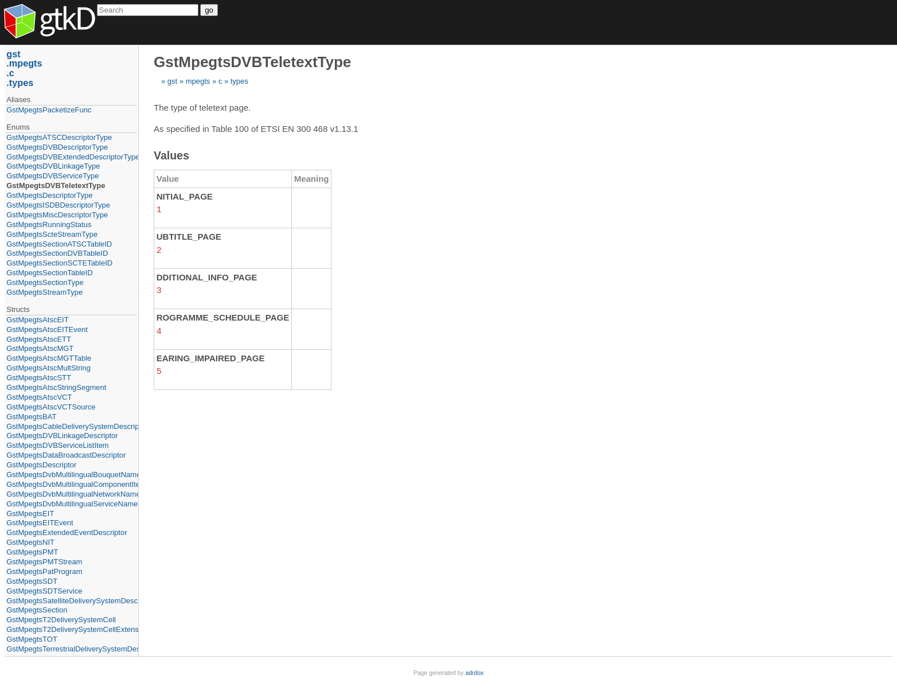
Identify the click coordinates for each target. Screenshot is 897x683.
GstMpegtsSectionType (44, 282)
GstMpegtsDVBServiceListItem (57, 445)
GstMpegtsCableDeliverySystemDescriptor (71, 426)
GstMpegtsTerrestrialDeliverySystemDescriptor (71, 649)
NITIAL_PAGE (185, 196)
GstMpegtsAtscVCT (39, 397)
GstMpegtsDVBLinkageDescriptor (62, 435)
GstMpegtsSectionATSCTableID (59, 244)
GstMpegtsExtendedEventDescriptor (66, 532)
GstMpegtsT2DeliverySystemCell (61, 619)
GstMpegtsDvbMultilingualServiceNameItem (71, 503)
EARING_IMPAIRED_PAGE (211, 356)
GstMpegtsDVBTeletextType (55, 185)
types (239, 81)
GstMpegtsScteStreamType (52, 234)
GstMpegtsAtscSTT (38, 377)
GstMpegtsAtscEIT (37, 319)
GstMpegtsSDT (31, 581)
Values (171, 155)
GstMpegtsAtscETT (38, 339)
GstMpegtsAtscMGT (39, 348)
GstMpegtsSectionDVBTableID (57, 253)
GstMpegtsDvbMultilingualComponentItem (71, 484)
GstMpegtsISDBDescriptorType (58, 205)
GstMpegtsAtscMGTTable (48, 358)
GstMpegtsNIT (30, 542)
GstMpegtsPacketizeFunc (48, 110)
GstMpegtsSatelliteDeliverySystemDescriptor (71, 600)
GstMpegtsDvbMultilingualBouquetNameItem (71, 474)
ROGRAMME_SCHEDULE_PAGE (223, 316)
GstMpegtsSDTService (44, 591)
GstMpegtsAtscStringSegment (56, 387)
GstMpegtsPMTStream (44, 561)
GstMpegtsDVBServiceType (52, 175)
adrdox (474, 673)
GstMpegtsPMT (32, 552)
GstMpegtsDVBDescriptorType (57, 147)
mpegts (198, 81)
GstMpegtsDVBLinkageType (53, 166)
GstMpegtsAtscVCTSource (50, 407)
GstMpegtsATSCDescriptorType (59, 137)
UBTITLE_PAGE (189, 236)
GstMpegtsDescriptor (41, 464)
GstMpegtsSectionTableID (49, 272)
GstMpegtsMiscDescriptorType (57, 214)
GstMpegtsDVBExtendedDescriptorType (71, 157)
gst (172, 81)
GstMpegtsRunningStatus (48, 224)
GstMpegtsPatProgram (44, 571)
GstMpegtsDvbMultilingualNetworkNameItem (71, 494)
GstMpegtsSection (36, 610)
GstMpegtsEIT (30, 513)
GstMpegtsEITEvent (39, 522)
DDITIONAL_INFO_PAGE (207, 276)
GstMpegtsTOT (31, 639)
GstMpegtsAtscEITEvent (47, 329)
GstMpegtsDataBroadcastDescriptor (66, 455)
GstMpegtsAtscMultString (48, 368)
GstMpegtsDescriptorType (49, 195)
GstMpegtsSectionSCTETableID (59, 263)
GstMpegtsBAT (31, 416)
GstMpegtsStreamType (44, 292)
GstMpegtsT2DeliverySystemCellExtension (71, 629)
